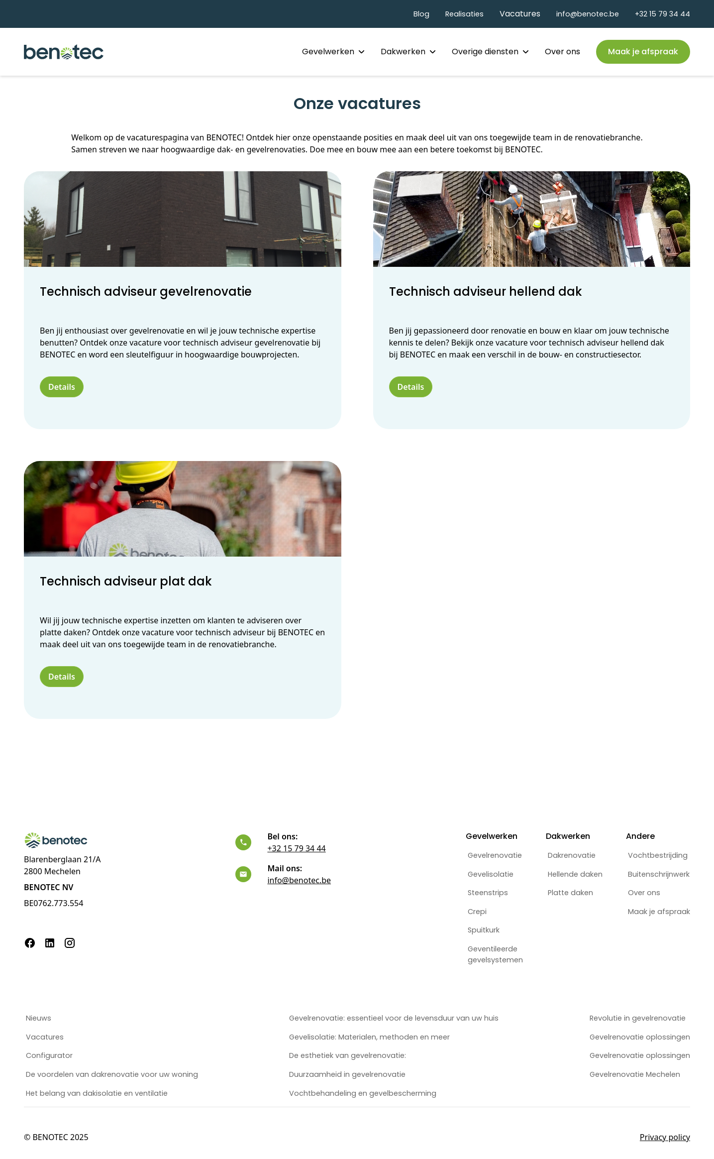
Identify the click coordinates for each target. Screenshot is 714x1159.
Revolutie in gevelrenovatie (638, 1018)
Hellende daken (575, 874)
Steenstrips (488, 893)
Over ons (562, 51)
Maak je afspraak (659, 912)
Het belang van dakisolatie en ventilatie (97, 1093)
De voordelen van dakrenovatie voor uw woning (112, 1074)
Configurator (49, 1055)
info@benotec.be (587, 14)
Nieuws (38, 1018)
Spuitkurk (484, 930)
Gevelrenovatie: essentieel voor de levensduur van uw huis (394, 1018)
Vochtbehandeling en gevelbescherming (362, 1093)
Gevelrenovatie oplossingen (640, 1037)
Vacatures (520, 13)
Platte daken (570, 893)
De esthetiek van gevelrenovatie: (347, 1055)
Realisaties (464, 14)
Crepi (477, 912)
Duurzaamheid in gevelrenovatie (347, 1074)
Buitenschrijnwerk (659, 874)
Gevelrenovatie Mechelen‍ (635, 1074)
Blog (421, 14)
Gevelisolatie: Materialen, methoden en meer (369, 1037)
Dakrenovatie (572, 855)
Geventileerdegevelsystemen (495, 954)
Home (274, 51)
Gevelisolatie (490, 874)
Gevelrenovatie (495, 855)
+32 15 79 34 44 (662, 14)
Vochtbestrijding (658, 855)
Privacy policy (665, 1137)
